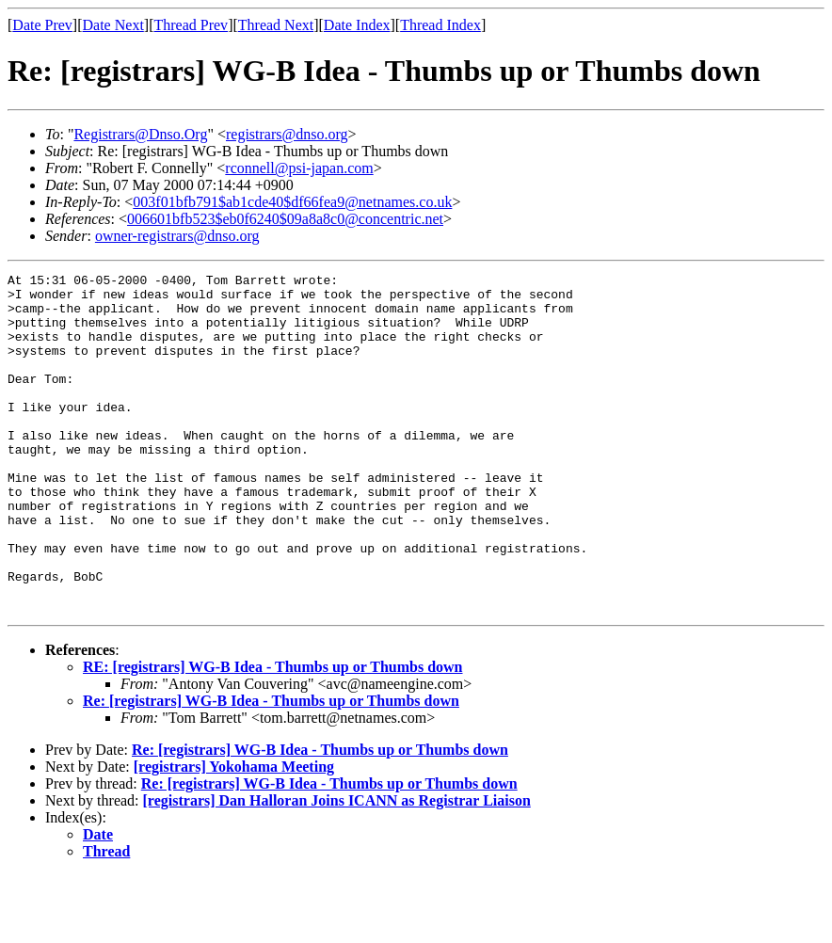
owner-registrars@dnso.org (177, 236)
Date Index (357, 25)
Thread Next (275, 25)
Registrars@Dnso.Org (140, 134)
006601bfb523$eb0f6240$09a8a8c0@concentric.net (285, 219)
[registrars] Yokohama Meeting (234, 834)
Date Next (113, 25)
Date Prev (42, 25)
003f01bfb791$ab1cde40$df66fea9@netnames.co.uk (292, 202)
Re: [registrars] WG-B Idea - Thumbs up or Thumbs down (271, 768)
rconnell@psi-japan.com (299, 168)
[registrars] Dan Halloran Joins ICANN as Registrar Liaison (337, 868)
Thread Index (440, 25)
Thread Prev (190, 25)
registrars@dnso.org (287, 134)
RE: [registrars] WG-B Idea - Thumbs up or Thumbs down (273, 735)
